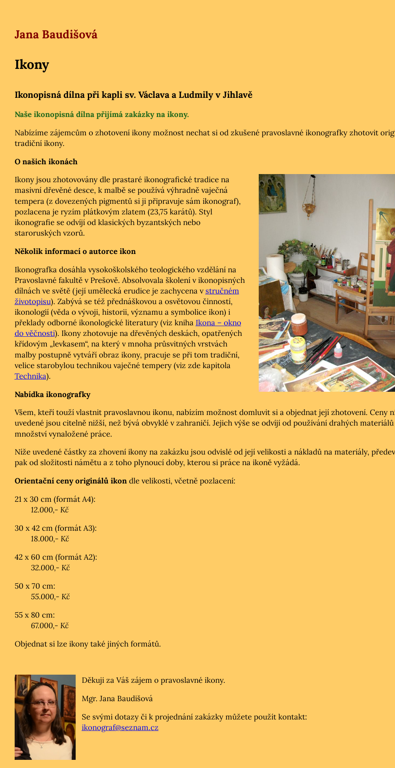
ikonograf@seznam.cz (120, 727)
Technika (30, 376)
